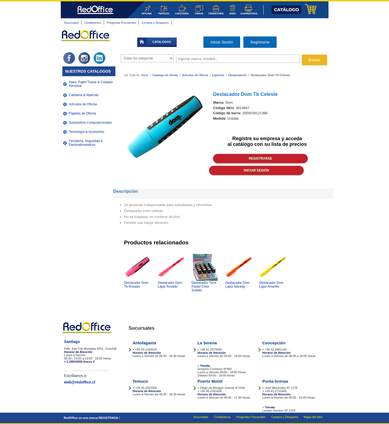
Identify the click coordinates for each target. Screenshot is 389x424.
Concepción (274, 343)
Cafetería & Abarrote (83, 95)
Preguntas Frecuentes (121, 22)
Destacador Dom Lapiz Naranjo (237, 284)
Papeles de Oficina (82, 113)
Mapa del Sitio (313, 417)
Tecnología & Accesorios (86, 132)
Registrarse (260, 42)
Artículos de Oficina (83, 104)
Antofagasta (144, 343)
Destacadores (237, 75)
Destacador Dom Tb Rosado (136, 284)
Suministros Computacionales (90, 122)
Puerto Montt (209, 381)
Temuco (140, 381)
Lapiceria (218, 75)
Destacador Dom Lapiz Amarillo (271, 284)
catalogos (161, 41)
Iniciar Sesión (221, 42)
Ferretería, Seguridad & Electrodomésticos (86, 143)
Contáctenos (92, 22)
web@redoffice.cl (79, 382)
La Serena (207, 343)
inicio (142, 42)
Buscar (314, 60)
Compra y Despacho (155, 22)
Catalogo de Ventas (165, 75)
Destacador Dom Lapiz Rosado (170, 284)
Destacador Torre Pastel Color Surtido (204, 286)
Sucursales (71, 22)
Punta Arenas (275, 381)
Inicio (144, 75)
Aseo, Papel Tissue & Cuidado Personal (91, 84)
